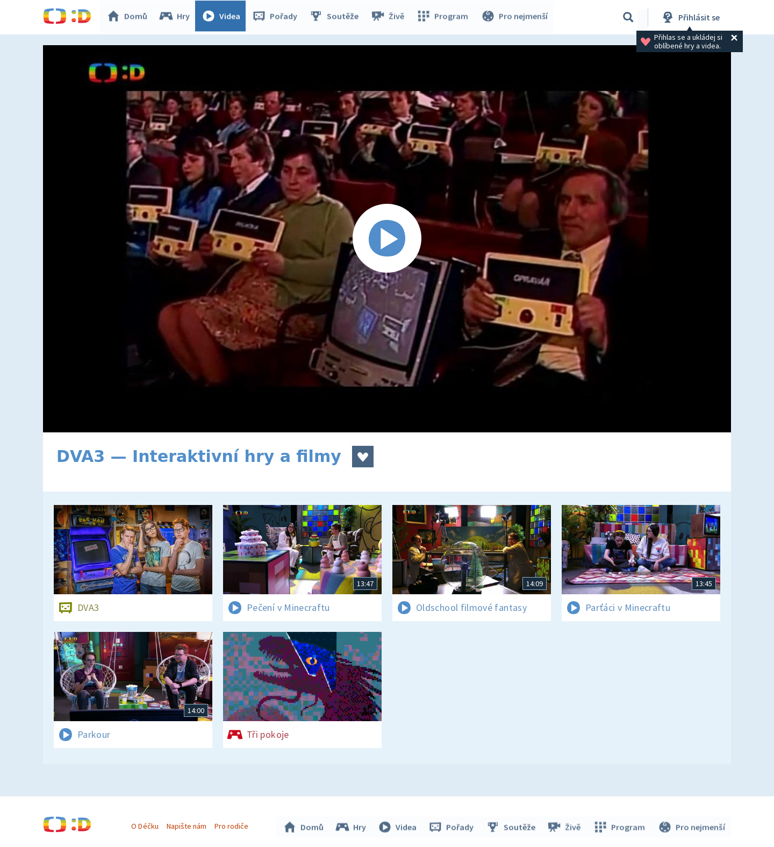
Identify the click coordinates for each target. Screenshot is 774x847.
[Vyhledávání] (628, 17)
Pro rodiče (233, 824)
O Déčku (146, 824)
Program (444, 17)
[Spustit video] (387, 238)
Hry (177, 17)
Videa (223, 17)
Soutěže (336, 17)
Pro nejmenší (515, 17)
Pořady (277, 17)
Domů (129, 17)
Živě (389, 17)
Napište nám (187, 824)
